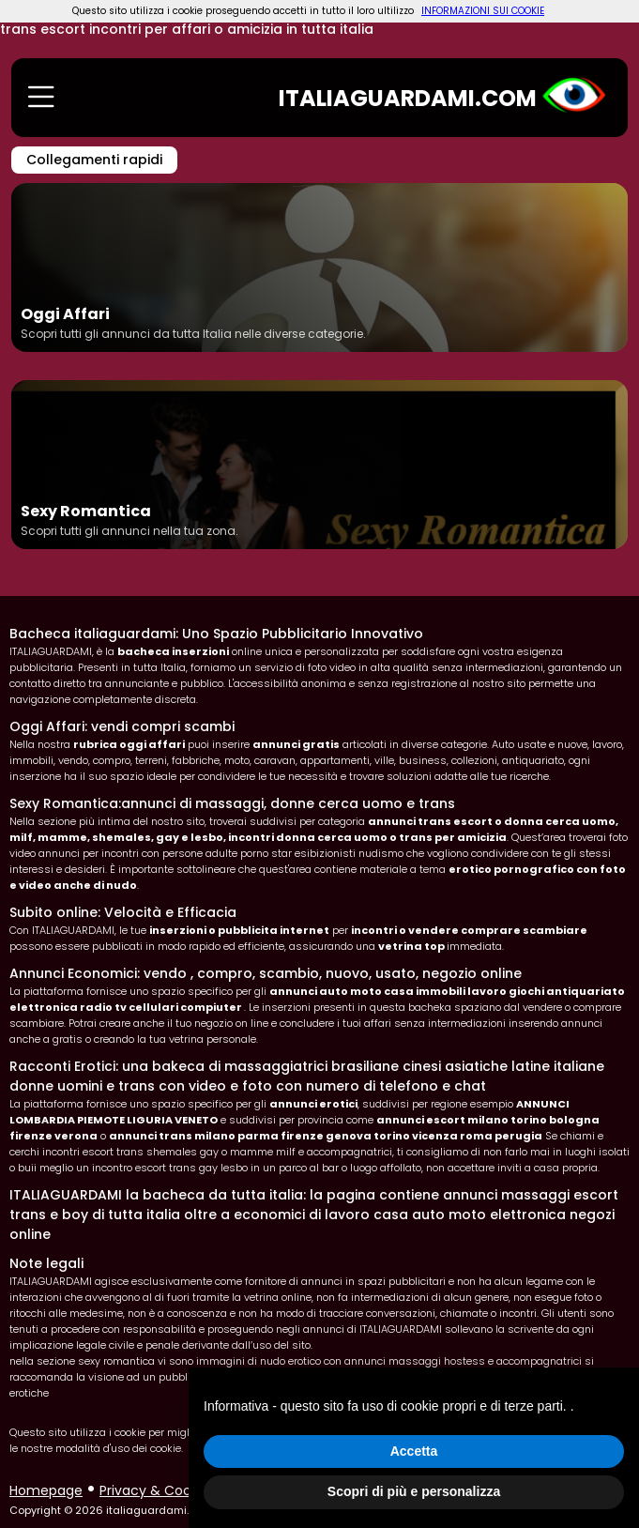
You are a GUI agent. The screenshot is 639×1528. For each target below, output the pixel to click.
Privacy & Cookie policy (175, 1490)
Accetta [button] (414, 1451)
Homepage (46, 1490)
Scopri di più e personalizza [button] (413, 1491)
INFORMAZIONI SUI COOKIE (482, 11)
